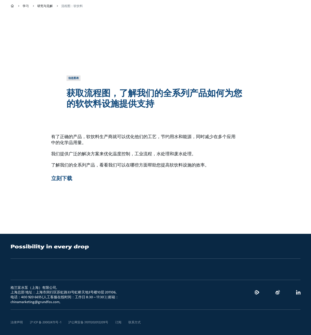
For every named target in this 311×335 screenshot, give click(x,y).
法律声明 (17, 322)
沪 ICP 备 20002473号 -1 (45, 322)
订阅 (118, 322)
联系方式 (134, 322)
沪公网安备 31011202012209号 (88, 322)
